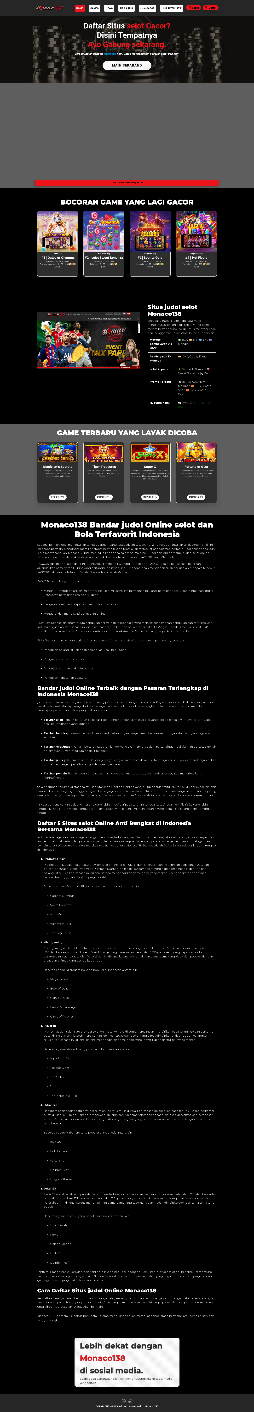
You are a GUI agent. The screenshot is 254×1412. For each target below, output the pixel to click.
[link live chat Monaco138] (130, 1401)
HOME (79, 8)
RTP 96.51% (57, 496)
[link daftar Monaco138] (49, 8)
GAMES (94, 8)
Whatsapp (109, 53)
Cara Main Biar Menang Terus (127, 181)
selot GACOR (147, 8)
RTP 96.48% (196, 496)
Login (193, 7)
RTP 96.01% (103, 496)
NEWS (109, 8)
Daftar (210, 7)
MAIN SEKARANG (127, 65)
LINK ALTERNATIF (172, 8)
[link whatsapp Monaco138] (123, 1401)
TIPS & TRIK (126, 8)
